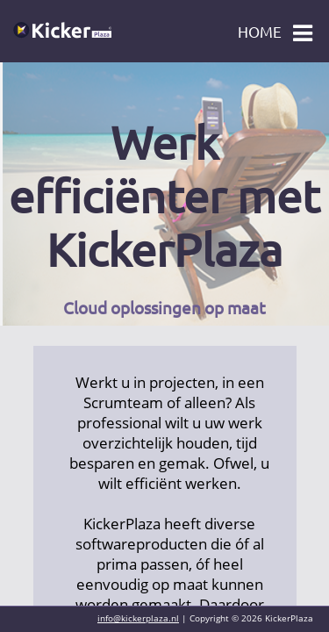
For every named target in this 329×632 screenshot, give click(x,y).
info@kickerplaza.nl (138, 618)
